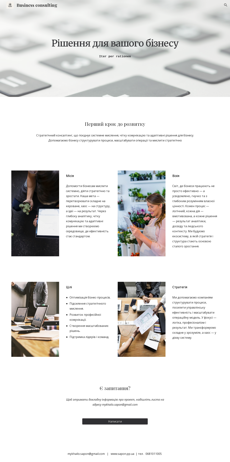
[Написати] (115, 421)
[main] (115, 43)
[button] (225, 5)
